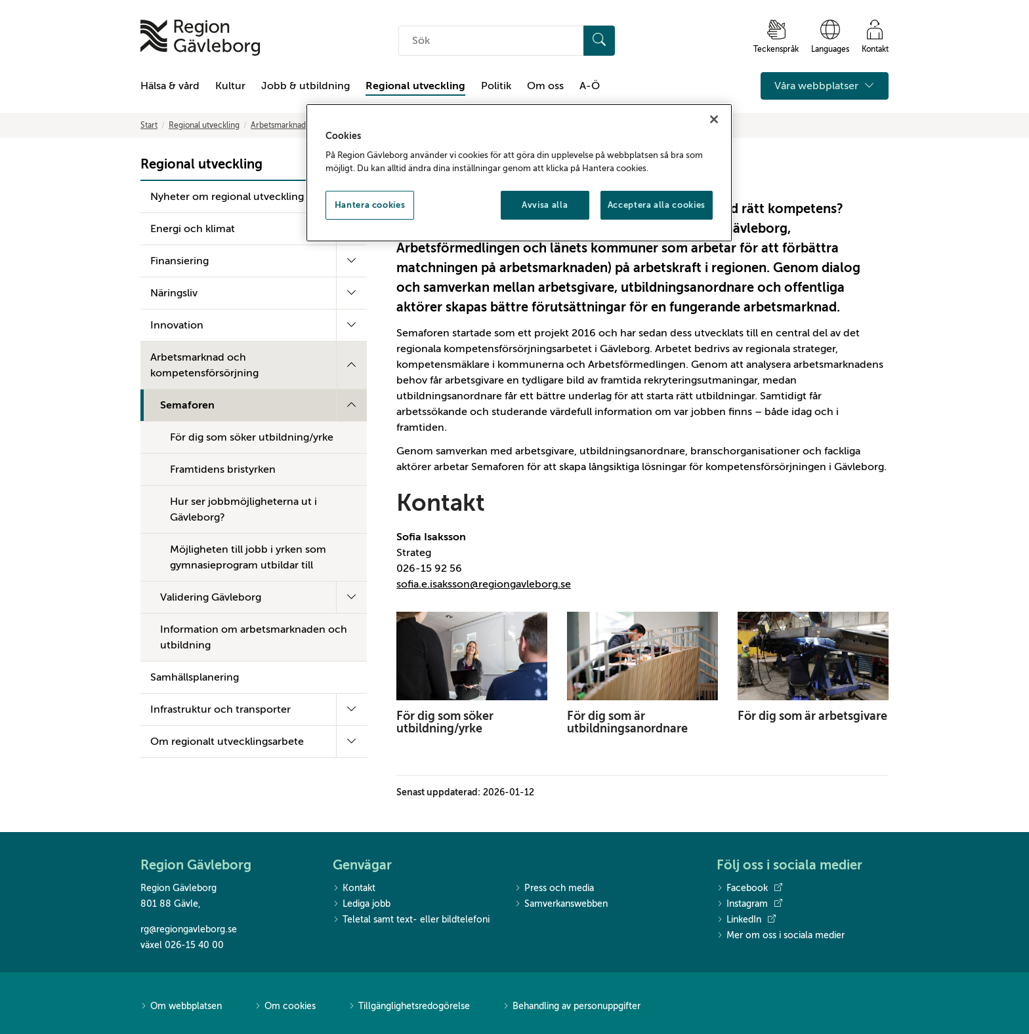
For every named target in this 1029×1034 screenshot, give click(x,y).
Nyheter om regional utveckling (227, 197)
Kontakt (354, 888)
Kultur (230, 86)
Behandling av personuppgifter (571, 1006)
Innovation (176, 325)
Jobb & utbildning (305, 86)
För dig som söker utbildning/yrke (251, 437)
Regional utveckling (415, 86)
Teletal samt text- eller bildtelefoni (411, 920)
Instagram (749, 904)
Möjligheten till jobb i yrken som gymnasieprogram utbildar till (248, 557)
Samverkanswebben (561, 904)
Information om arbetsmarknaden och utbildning (253, 637)
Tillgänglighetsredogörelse (409, 1006)
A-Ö (589, 86)
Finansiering (179, 261)
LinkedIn (746, 919)
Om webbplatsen (181, 1006)
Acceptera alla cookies (656, 205)
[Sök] (599, 41)
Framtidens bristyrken (223, 469)
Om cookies (285, 1006)
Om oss (545, 86)
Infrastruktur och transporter (220, 709)
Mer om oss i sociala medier (781, 936)
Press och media (554, 888)
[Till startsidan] (200, 38)
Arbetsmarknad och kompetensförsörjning (204, 365)
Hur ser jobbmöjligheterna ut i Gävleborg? (243, 509)
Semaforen (187, 405)
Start (149, 125)
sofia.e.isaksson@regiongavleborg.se (483, 584)
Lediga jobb (361, 904)
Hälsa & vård (170, 86)
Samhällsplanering (194, 677)
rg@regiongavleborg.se (188, 929)
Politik (496, 86)
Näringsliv (174, 293)
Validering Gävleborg (210, 597)
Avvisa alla (545, 205)
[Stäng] (714, 119)
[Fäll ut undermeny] (351, 261)
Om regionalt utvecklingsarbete (227, 741)
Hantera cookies (370, 205)
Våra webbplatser (824, 86)
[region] (519, 173)
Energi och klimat (192, 229)
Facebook (749, 888)
